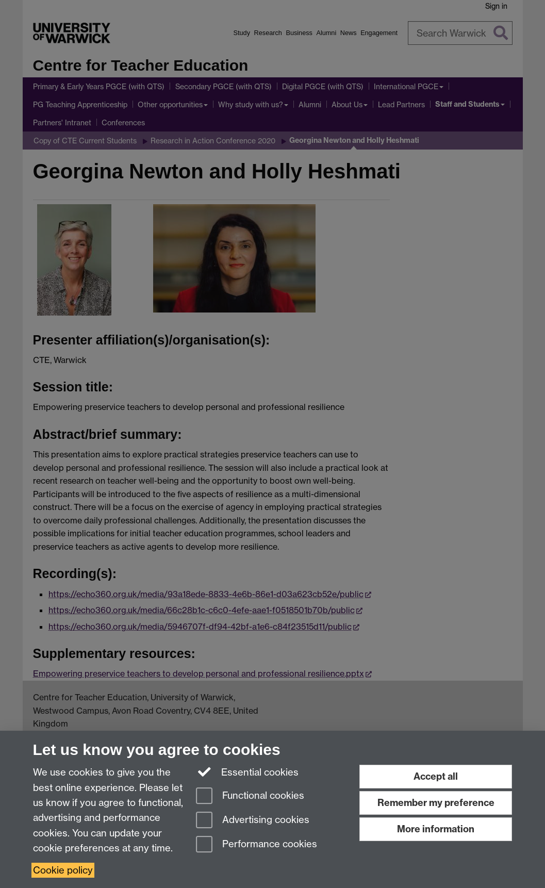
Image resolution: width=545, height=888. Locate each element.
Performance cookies (256, 844)
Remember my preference (435, 803)
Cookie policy (63, 870)
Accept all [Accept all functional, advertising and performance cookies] (436, 776)
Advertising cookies (252, 820)
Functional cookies (250, 796)
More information (435, 829)
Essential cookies (247, 771)
